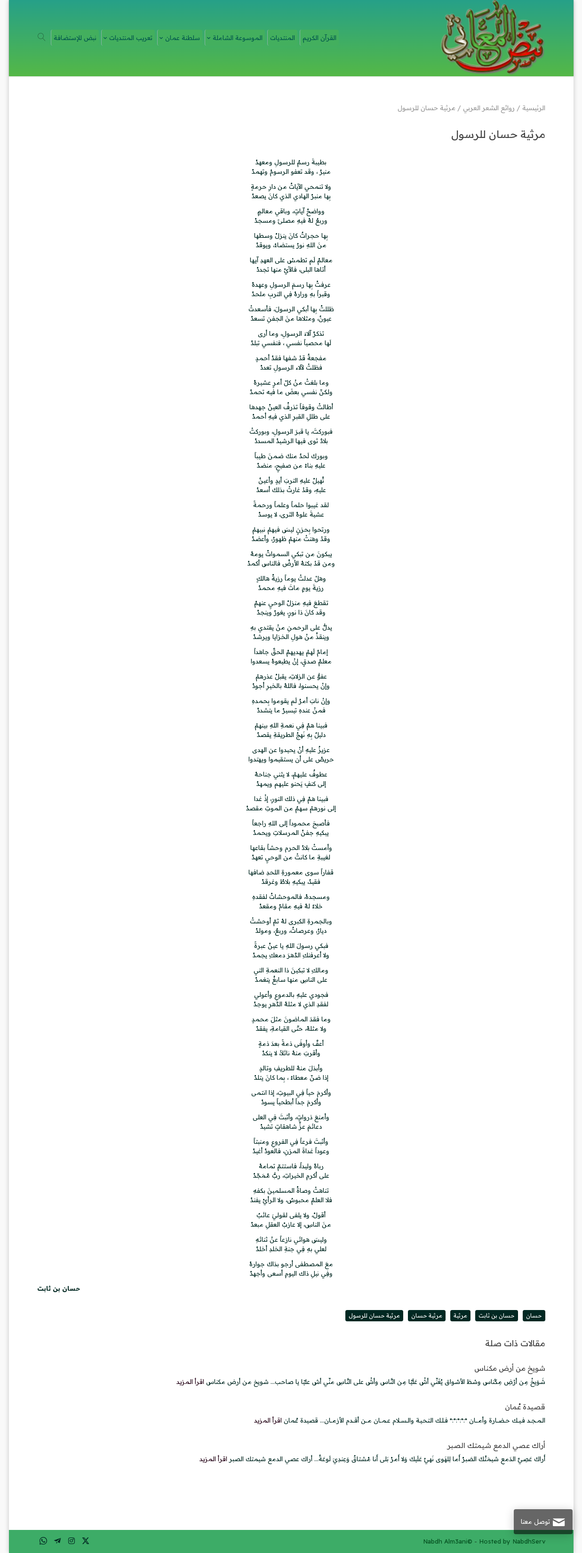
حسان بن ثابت (496, 1315)
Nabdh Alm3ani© (447, 1541)
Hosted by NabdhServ (512, 1541)
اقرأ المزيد (190, 1381)
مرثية (460, 1315)
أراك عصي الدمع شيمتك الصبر (496, 1445)
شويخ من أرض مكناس (509, 1368)
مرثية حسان (426, 1315)
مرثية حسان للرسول (374, 1315)
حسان (534, 1315)
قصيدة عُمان (525, 1406)
